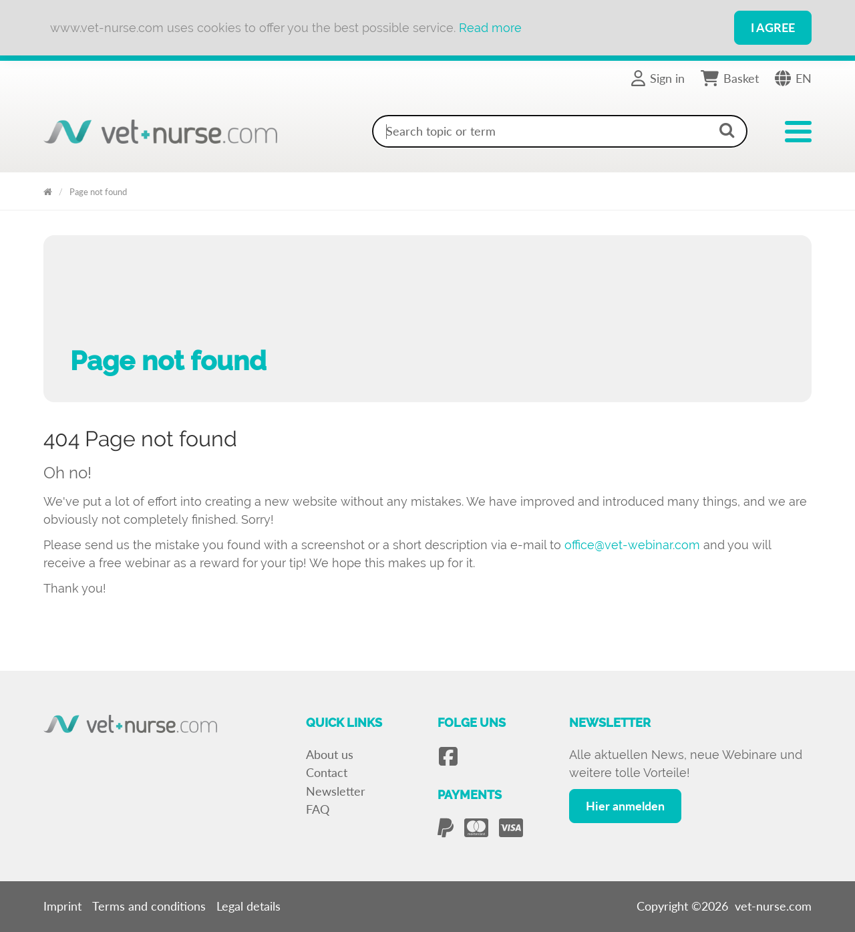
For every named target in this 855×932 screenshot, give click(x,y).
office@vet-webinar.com (632, 545)
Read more (490, 28)
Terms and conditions (149, 906)
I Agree (773, 27)
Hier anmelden (625, 805)
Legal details (248, 906)
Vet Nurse (47, 189)
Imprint (62, 906)
